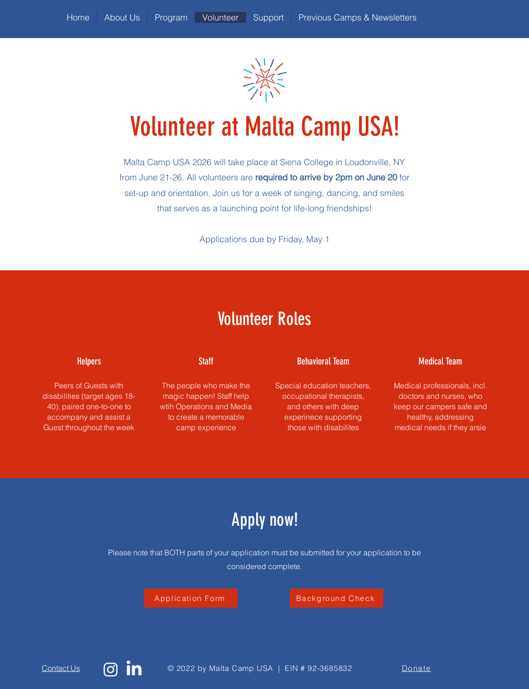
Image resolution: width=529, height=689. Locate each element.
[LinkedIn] (134, 669)
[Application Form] (191, 598)
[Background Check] (336, 598)
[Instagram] (110, 669)
